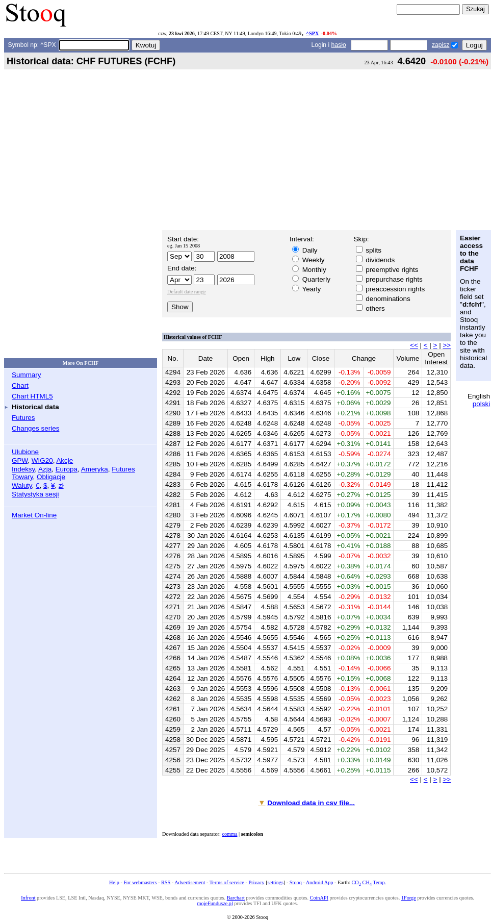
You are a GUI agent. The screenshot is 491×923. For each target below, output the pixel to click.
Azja (44, 469)
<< (414, 345)
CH (367, 882)
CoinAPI (319, 898)
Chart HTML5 (32, 396)
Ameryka (94, 469)
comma (229, 834)
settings (275, 882)
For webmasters (140, 882)
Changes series (35, 428)
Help (114, 882)
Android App (319, 882)
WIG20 (42, 460)
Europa (66, 469)
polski (481, 404)
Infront (28, 898)
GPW (20, 460)
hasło (338, 44)
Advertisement (189, 882)
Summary (26, 375)
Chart (20, 385)
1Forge (408, 898)
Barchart (236, 898)
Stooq (296, 882)
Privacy (256, 882)
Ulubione (25, 452)
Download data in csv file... (311, 803)
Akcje (64, 460)
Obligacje (51, 477)
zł (61, 485)
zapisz (440, 44)
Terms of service (227, 882)
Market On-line (34, 515)
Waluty (22, 485)
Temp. (379, 882)
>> (447, 345)
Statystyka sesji (35, 494)
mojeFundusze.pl (215, 903)
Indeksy (23, 469)
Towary (22, 477)
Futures (23, 417)
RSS (165, 882)
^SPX (312, 33)
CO (356, 882)
